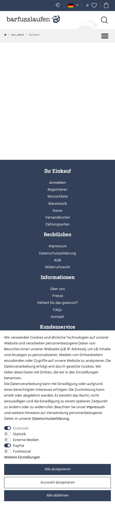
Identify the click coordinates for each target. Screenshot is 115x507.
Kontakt (57, 317)
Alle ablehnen (57, 495)
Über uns (57, 289)
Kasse (57, 210)
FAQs (57, 310)
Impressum (58, 246)
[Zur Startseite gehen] (5, 35)
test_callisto (17, 35)
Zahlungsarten (57, 224)
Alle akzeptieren (58, 469)
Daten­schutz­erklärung (50, 418)
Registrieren (57, 189)
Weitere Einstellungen (22, 457)
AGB (57, 260)
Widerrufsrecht (57, 267)
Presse (57, 296)
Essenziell (20, 428)
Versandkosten (57, 217)
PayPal (18, 445)
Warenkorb (57, 203)
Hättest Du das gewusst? (57, 302)
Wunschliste (57, 196)
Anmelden (57, 182)
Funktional (22, 451)
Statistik (19, 434)
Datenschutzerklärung (57, 253)
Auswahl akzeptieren (57, 482)
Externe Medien (26, 440)
